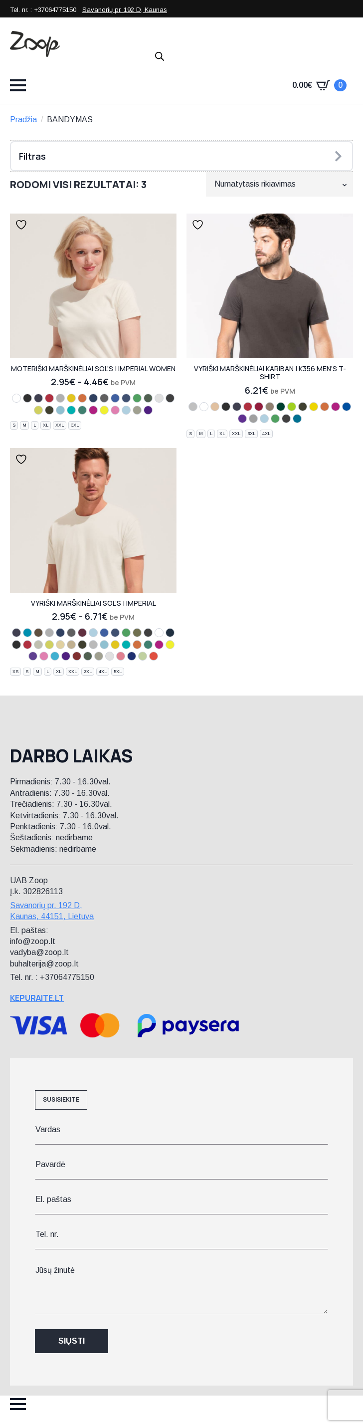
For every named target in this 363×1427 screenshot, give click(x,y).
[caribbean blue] (71, 410)
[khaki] (137, 410)
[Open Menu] (18, 85)
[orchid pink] (115, 410)
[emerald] (82, 410)
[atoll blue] (60, 410)
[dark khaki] (269, 406)
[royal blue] (115, 398)
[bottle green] (148, 398)
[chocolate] (49, 410)
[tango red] (76, 656)
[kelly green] (137, 398)
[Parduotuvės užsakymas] (279, 184)
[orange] (82, 398)
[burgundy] (82, 632)
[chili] (120, 656)
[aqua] (27, 632)
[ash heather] (192, 406)
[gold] (71, 398)
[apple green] (38, 410)
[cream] (71, 644)
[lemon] (104, 410)
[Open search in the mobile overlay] (160, 56)
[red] (49, 398)
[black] (27, 398)
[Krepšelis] (319, 85)
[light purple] (32, 656)
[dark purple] (148, 410)
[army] (137, 632)
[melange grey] (60, 398)
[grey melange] (49, 632)
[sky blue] (126, 410)
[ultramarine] (131, 656)
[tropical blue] (297, 418)
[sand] (60, 644)
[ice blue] (54, 656)
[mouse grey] (104, 398)
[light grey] (38, 644)
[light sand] (214, 406)
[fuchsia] (93, 410)
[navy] (38, 398)
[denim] (126, 398)
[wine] (258, 406)
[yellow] (313, 406)
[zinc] (93, 644)
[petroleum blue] (170, 632)
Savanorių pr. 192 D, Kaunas (124, 9)
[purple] (242, 418)
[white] (16, 398)
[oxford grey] (253, 418)
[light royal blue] (346, 406)
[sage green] (142, 656)
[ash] (159, 398)
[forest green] (280, 406)
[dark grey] (170, 398)
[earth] (38, 632)
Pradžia (23, 119)
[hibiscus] (153, 656)
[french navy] (93, 398)
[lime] (291, 406)
